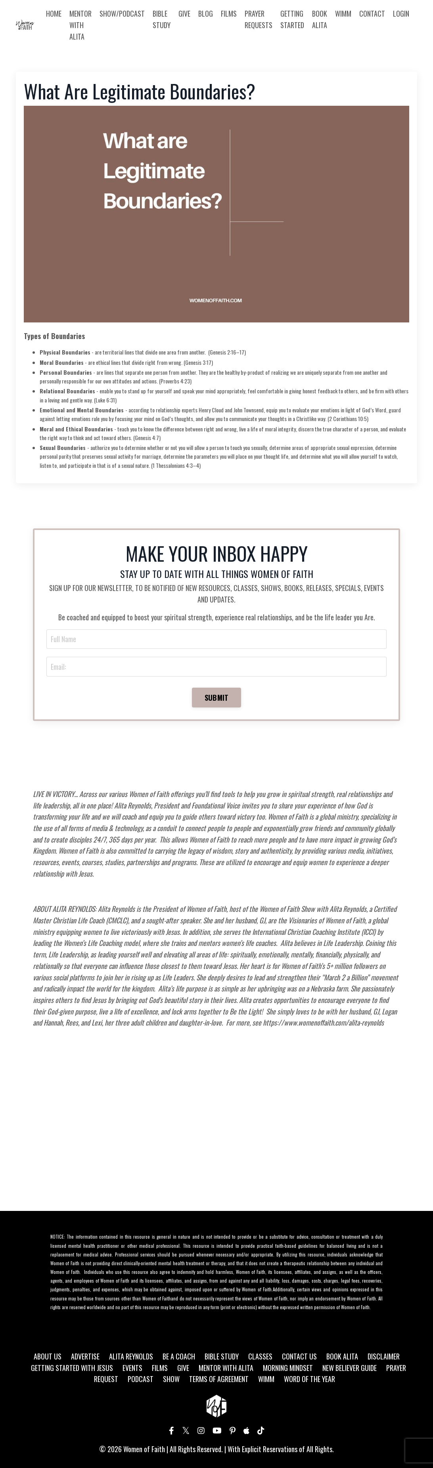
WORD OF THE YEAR (309, 1380)
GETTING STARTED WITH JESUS (72, 1368)
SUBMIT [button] (217, 698)
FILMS (229, 13)
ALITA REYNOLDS (131, 1357)
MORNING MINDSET (288, 1368)
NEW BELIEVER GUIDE (349, 1368)
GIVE (184, 13)
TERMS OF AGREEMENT (219, 1380)
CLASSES (260, 1357)
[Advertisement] (216, 1134)
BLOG (205, 13)
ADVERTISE (85, 1357)
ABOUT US (47, 1357)
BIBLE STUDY (162, 19)
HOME (53, 13)
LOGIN (401, 13)
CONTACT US (299, 1357)
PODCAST (140, 1380)
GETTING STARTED (292, 19)
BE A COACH (179, 1357)
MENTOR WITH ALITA (80, 25)
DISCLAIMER (384, 1357)
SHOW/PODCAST (122, 13)
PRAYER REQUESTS (258, 19)
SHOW (171, 1380)
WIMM (343, 13)
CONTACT (372, 13)
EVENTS (132, 1368)
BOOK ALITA (319, 19)
